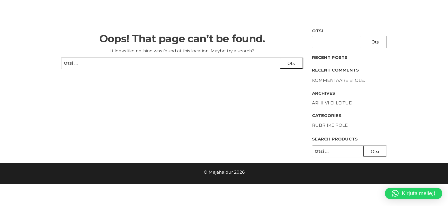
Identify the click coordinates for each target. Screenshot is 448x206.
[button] (413, 193)
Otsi (317, 30)
